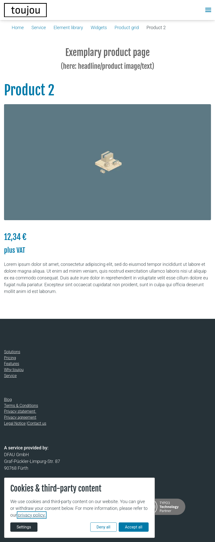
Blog (8, 399)
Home (18, 27)
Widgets (99, 27)
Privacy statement (20, 411)
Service (38, 27)
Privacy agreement (20, 417)
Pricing (10, 357)
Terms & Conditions (21, 405)
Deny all (103, 527)
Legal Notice (15, 423)
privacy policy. (32, 515)
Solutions (12, 351)
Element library (68, 27)
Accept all (133, 527)
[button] (196, 10)
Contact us (36, 423)
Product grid (127, 27)
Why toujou (14, 369)
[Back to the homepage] (25, 10)
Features (11, 363)
